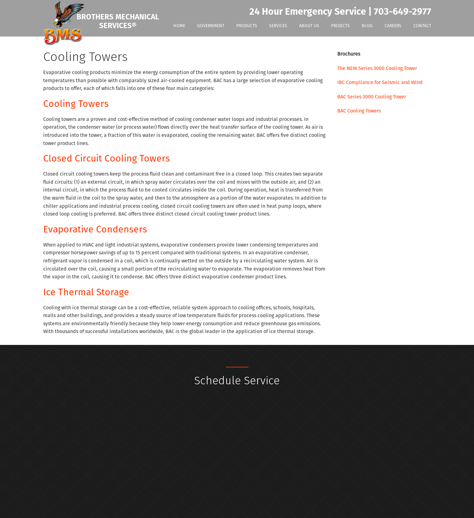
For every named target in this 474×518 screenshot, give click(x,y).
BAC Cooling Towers (359, 111)
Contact (422, 25)
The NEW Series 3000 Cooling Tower (377, 68)
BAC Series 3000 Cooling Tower (371, 97)
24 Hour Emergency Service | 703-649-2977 (340, 11)
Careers (393, 25)
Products (246, 25)
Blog (367, 25)
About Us (309, 25)
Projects (340, 25)
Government (210, 25)
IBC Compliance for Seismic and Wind (380, 82)
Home (179, 25)
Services (278, 25)
